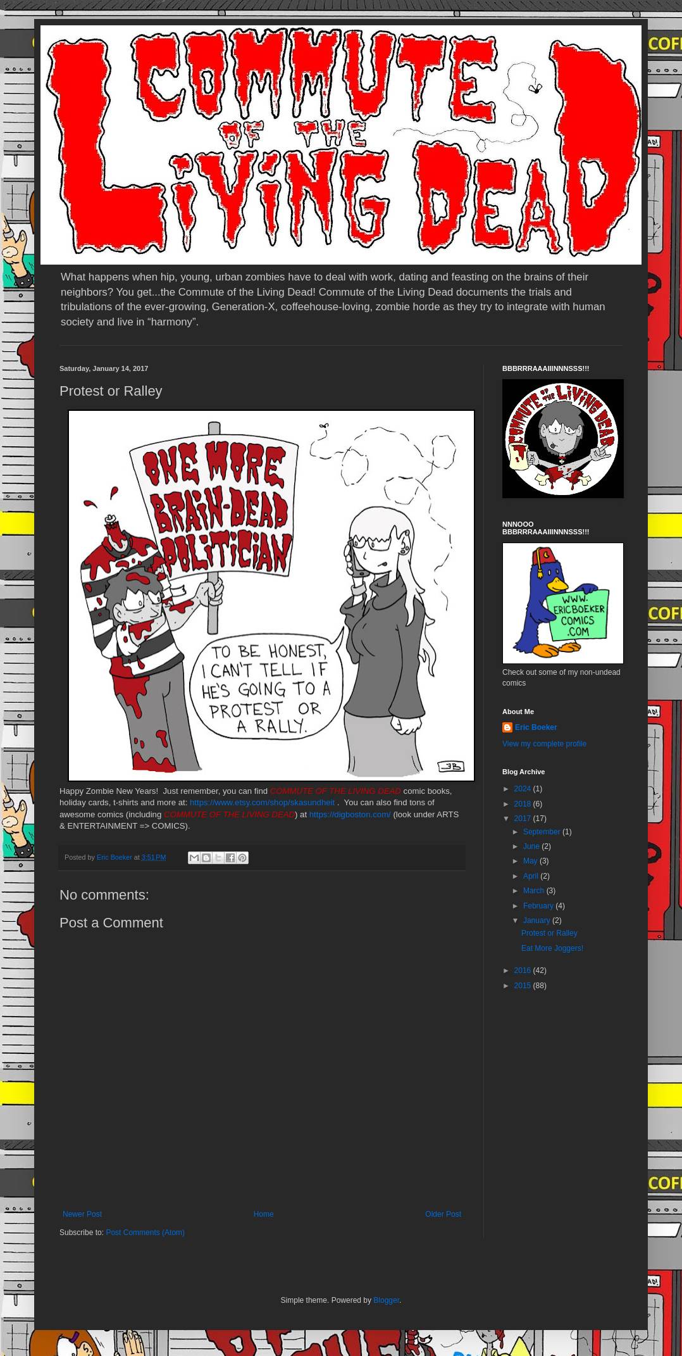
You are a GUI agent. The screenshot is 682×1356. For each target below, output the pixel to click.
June (532, 846)
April (531, 876)
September (542, 831)
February (539, 905)
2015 (523, 985)
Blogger (386, 1300)
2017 (523, 818)
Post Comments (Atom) (145, 1232)
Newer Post (82, 1214)
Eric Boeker (536, 727)
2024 (523, 788)
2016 (523, 970)
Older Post (443, 1214)
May (531, 861)
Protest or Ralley (549, 933)
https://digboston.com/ (350, 814)
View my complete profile (544, 743)
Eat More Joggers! (552, 948)
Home (264, 1214)
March (535, 890)
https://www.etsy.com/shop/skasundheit (262, 802)
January (537, 920)
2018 (523, 804)
